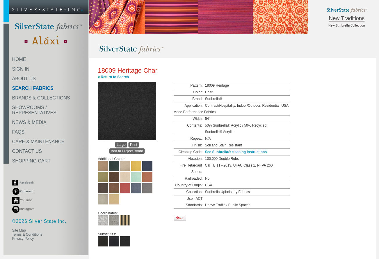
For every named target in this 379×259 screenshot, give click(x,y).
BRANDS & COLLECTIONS (41, 97)
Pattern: (196, 85)
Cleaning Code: (191, 152)
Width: (197, 119)
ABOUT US (24, 78)
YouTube (22, 200)
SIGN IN (21, 68)
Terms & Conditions (27, 234)
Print (133, 145)
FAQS (18, 132)
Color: (197, 92)
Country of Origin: (188, 185)
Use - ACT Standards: (194, 202)
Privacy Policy (23, 239)
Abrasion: (195, 159)
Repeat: (196, 138)
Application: (193, 106)
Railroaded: (193, 178)
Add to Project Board (127, 151)
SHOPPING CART (31, 160)
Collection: (194, 192)
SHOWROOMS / (34, 110)
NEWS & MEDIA (29, 122)
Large (121, 145)
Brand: (197, 99)
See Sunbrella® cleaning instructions (236, 152)
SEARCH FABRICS (33, 88)
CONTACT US (27, 151)
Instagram (23, 209)
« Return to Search (113, 77)
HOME (19, 59)
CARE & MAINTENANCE (38, 141)
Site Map (19, 230)
